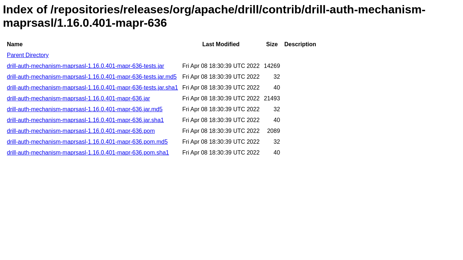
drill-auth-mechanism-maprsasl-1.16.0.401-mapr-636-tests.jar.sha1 (92, 87)
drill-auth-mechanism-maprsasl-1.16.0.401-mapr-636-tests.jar (85, 66)
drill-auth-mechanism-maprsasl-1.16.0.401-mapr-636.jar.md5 (84, 109)
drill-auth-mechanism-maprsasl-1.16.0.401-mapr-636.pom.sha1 (88, 153)
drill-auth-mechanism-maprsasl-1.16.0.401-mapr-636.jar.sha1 (85, 120)
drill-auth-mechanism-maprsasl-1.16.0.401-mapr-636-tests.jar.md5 (92, 77)
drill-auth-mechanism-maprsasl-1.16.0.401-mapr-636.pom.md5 (87, 142)
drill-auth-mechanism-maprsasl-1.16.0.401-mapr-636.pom (81, 131)
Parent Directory (28, 55)
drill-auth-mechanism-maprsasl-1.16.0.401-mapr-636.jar (78, 98)
